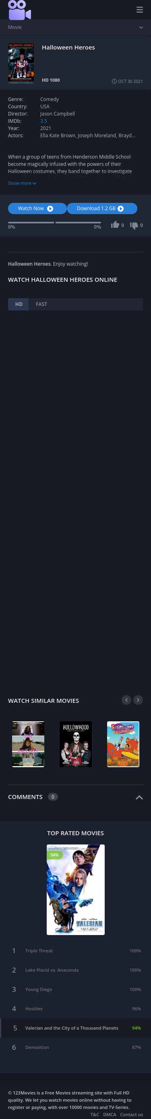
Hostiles (34, 1008)
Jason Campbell (57, 113)
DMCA (109, 1114)
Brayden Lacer (134, 135)
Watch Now (36, 208)
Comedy (49, 99)
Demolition (37, 1047)
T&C (95, 1114)
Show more (22, 183)
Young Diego (38, 989)
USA (45, 106)
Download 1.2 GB (101, 208)
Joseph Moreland (97, 135)
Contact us (131, 1114)
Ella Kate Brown (57, 135)
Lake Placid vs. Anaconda (52, 970)
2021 (45, 128)
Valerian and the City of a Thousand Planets (71, 1028)
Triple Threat (39, 951)
